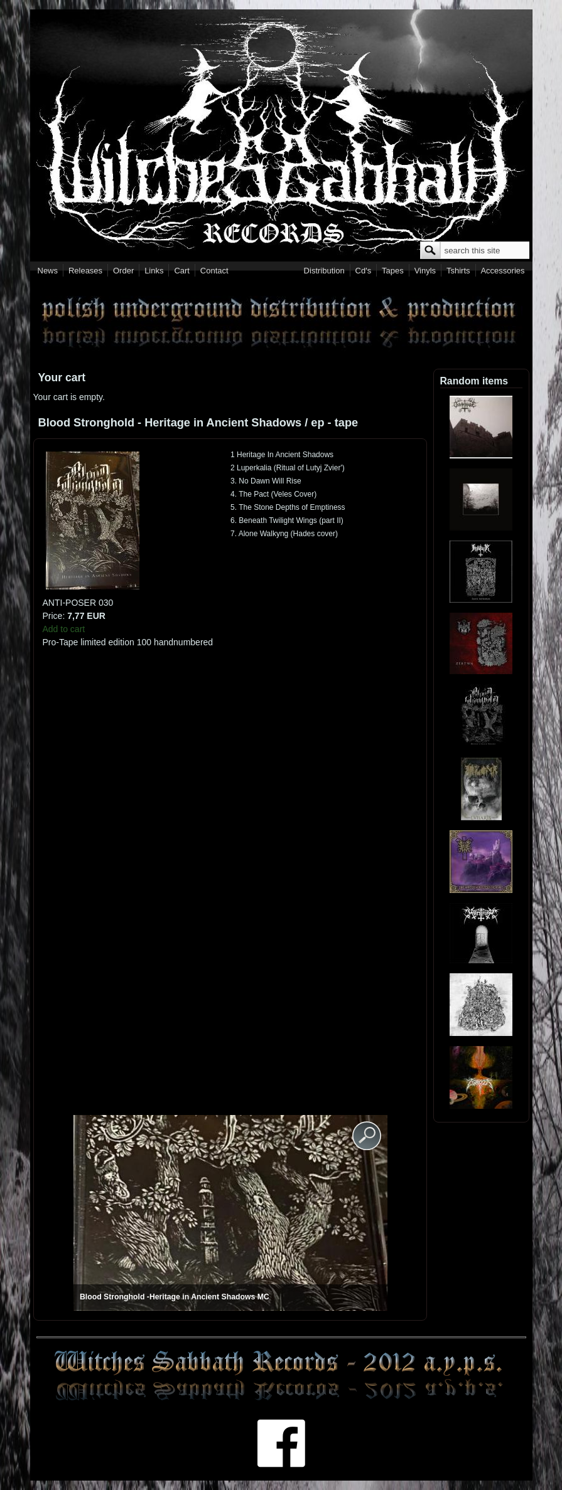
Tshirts (458, 270)
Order (123, 270)
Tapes (393, 270)
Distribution (324, 270)
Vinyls (425, 270)
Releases (85, 270)
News (48, 270)
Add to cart (64, 629)
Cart (182, 270)
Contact (214, 270)
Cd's (363, 270)
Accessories (502, 270)
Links (153, 270)
